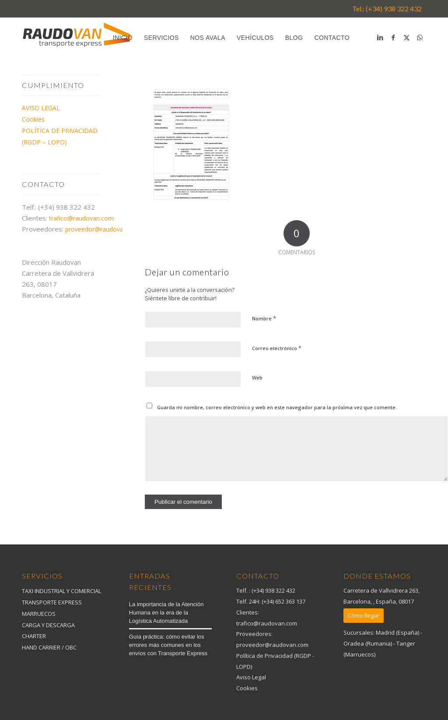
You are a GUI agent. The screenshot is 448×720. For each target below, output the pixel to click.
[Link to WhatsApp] (419, 37)
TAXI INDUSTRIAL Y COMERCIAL (61, 591)
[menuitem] (122, 37)
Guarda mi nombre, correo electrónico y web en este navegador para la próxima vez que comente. (277, 407)
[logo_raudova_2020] (76, 40)
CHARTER (34, 636)
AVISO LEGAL (41, 108)
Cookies (33, 119)
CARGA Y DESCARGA (48, 625)
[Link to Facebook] (393, 37)
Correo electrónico (276, 348)
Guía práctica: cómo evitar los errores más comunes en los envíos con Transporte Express (168, 645)
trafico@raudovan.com (81, 218)
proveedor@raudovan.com (103, 229)
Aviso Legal (251, 677)
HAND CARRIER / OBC (49, 647)
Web (257, 377)
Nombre (264, 318)
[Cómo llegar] (363, 615)
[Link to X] (406, 37)
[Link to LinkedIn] (380, 37)
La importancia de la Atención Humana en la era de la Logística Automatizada (166, 612)
